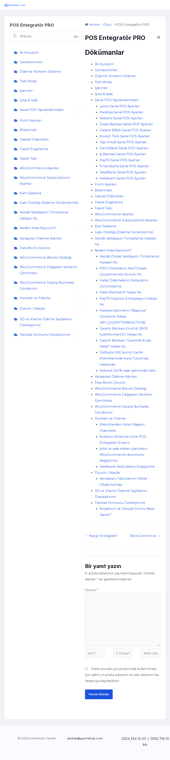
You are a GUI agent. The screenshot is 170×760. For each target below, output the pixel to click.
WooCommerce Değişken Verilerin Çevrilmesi (48, 270)
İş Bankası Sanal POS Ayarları (123, 154)
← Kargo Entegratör (101, 536)
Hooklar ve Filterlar (50, 298)
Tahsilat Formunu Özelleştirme (50, 335)
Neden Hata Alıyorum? (50, 228)
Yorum (91, 590)
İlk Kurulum (29, 53)
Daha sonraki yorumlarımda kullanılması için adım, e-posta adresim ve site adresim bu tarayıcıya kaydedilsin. (122, 675)
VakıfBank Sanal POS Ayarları (123, 172)
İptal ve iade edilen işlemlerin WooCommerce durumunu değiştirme (123, 455)
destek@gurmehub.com (85, 738)
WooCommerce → (145, 536)
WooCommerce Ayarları (39, 168)
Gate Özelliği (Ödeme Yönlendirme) (49, 203)
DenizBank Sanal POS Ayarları (124, 148)
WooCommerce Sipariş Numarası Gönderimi (47, 286)
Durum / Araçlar (50, 309)
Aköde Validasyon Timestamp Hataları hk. (44, 215)
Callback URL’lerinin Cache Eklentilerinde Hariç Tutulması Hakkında (124, 358)
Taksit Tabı (28, 159)
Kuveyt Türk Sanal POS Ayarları (125, 136)
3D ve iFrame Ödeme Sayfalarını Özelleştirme (46, 322)
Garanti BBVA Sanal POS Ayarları (125, 130)
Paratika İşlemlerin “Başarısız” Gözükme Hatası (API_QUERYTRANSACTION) (123, 316)
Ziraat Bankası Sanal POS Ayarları (126, 124)
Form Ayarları (31, 120)
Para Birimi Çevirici (35, 248)
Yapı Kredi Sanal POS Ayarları (123, 142)
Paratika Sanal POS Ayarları (121, 112)
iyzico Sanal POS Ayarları (119, 106)
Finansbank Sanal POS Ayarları (124, 166)
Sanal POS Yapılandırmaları (50, 110)
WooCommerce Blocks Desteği (45, 257)
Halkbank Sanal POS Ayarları (123, 178)
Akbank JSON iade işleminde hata (127, 371)
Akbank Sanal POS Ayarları (121, 118)
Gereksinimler (31, 62)
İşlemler (26, 91)
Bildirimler (28, 130)
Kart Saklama (30, 193)
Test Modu (28, 81)
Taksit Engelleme (34, 149)
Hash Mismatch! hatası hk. (121, 292)
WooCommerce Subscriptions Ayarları (45, 181)
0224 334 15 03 (134, 739)
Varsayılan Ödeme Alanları (41, 238)
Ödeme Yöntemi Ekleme (40, 72)
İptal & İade (29, 100)
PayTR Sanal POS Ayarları (120, 160)
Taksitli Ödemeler (34, 139)
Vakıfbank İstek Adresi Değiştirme (127, 467)
